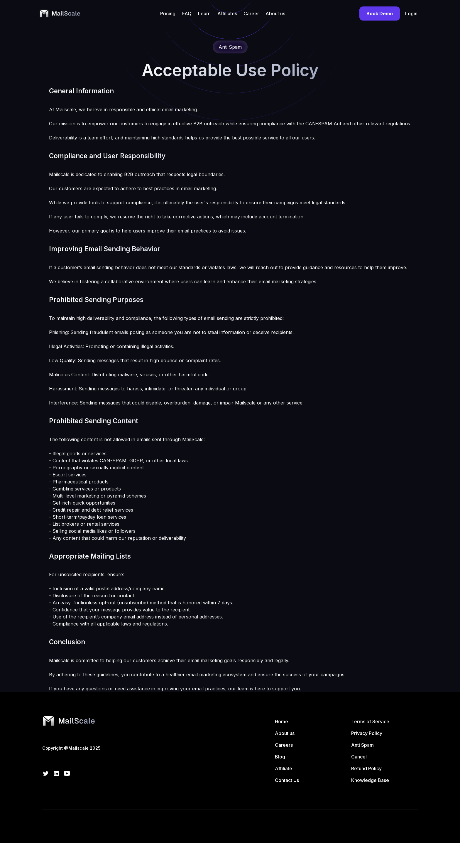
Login (411, 13)
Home (281, 721)
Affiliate (283, 768)
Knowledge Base (370, 780)
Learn (204, 13)
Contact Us (287, 780)
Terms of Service (370, 721)
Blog (280, 757)
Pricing (167, 13)
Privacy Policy (366, 733)
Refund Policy (366, 768)
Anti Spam (362, 745)
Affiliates (227, 13)
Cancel (359, 757)
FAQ (187, 13)
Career (251, 13)
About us (275, 13)
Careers (284, 745)
